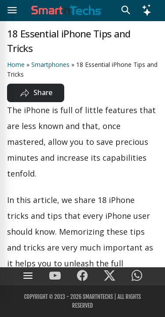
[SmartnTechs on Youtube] (55, 276)
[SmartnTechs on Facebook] (82, 276)
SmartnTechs (98, 296)
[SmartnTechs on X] (109, 276)
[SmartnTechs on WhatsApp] (137, 276)
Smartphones (50, 64)
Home (16, 64)
